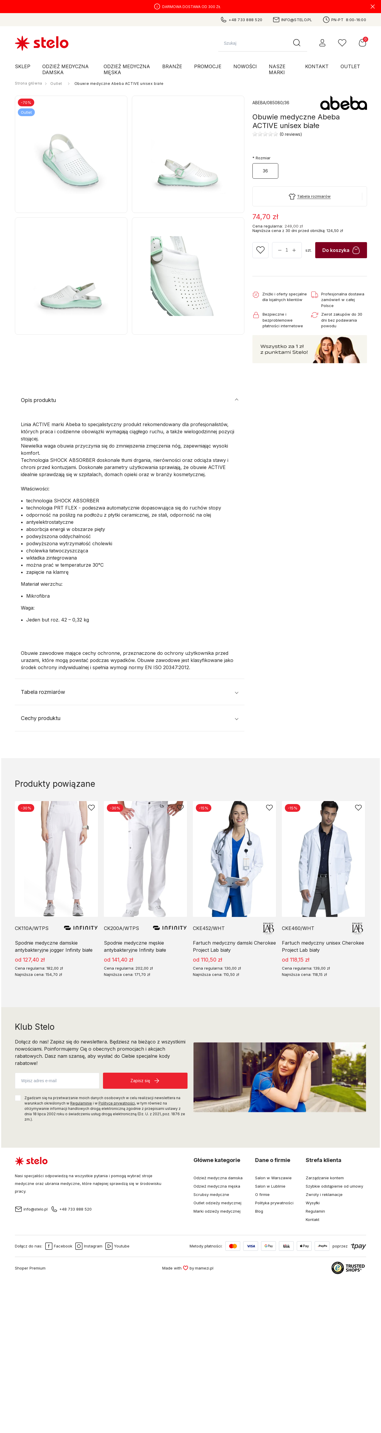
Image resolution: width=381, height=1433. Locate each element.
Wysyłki (313, 1202)
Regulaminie (81, 1103)
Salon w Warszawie (273, 1177)
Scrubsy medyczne (211, 1194)
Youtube (117, 1246)
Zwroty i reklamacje (324, 1194)
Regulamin (315, 1211)
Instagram (88, 1246)
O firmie (262, 1194)
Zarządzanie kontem (325, 1177)
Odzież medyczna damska (218, 1177)
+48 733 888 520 (241, 19)
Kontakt (312, 1219)
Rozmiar (261, 157)
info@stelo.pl (292, 19)
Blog (259, 1211)
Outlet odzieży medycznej (217, 1202)
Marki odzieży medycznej (217, 1211)
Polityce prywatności (117, 1103)
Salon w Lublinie (270, 1186)
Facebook (58, 1246)
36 (265, 170)
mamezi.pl (204, 1268)
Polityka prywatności (274, 1202)
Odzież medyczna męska (216, 1186)
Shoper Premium (30, 1268)
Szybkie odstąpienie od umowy (334, 1186)
